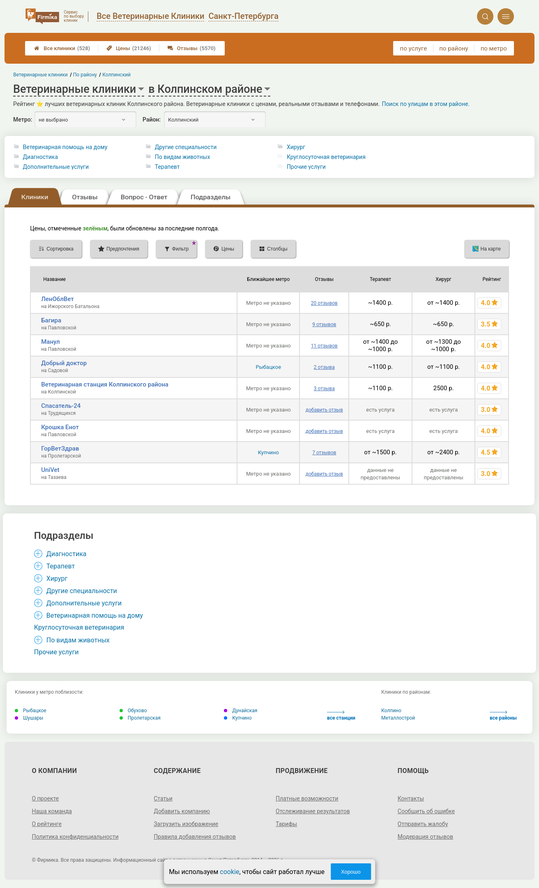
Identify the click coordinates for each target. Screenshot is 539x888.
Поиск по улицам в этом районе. (426, 104)
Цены (128, 48)
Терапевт (167, 167)
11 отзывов (324, 346)
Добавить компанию (182, 811)
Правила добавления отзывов (195, 836)
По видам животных (182, 157)
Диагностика (40, 157)
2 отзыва (324, 367)
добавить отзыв (324, 410)
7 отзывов (324, 453)
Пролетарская (140, 718)
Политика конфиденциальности (75, 836)
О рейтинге (47, 824)
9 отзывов (324, 324)
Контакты (411, 798)
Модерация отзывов (425, 836)
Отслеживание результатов (313, 811)
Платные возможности (307, 798)
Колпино (391, 710)
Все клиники (62, 48)
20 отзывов (324, 303)
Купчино (268, 452)
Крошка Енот (60, 427)
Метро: (22, 119)
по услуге (413, 48)
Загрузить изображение (186, 824)
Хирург (296, 147)
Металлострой (398, 718)
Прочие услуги (306, 167)
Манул (50, 341)
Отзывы (192, 48)
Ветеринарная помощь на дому (65, 147)
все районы (503, 716)
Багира (51, 320)
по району (453, 48)
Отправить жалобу (423, 824)
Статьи (163, 798)
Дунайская (240, 710)
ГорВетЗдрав (60, 448)
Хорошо (351, 872)
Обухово (133, 710)
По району (85, 75)
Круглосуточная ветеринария (326, 157)
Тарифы (286, 824)
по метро (494, 48)
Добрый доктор (64, 363)
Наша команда (52, 811)
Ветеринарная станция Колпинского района (104, 384)
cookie (229, 872)
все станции (341, 716)
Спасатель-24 (61, 405)
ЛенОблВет (57, 299)
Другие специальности (186, 147)
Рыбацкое (268, 367)
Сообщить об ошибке (426, 811)
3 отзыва (324, 388)
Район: (152, 119)
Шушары (29, 718)
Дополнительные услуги (56, 167)
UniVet (50, 470)
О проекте (45, 798)
